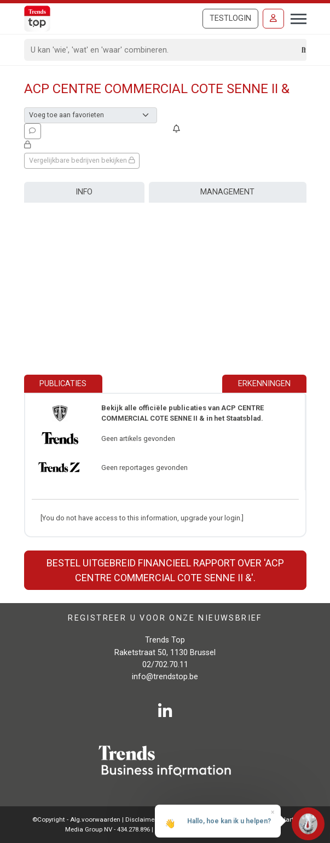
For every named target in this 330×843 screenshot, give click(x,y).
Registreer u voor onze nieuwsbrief (165, 617)
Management (227, 192)
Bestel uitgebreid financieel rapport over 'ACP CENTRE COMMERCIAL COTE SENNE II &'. (165, 570)
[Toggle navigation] (295, 17)
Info (84, 192)
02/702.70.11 (165, 664)
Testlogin (230, 18)
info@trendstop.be (165, 676)
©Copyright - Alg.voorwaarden (76, 819)
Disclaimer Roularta (154, 819)
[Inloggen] (273, 18)
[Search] (163, 50)
